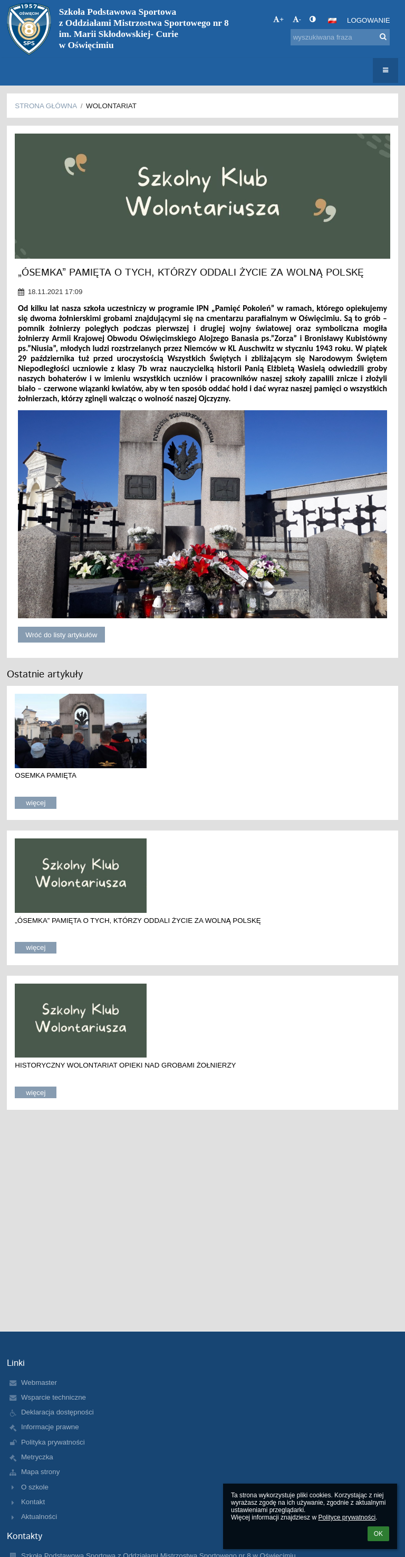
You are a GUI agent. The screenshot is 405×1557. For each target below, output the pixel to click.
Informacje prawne (50, 1427)
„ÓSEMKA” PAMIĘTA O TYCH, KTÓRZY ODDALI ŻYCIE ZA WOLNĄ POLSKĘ (138, 920)
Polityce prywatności (346, 1517)
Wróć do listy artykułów (61, 635)
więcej (35, 803)
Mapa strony (40, 1472)
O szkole (35, 1487)
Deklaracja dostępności (57, 1412)
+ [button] (278, 19)
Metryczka (37, 1457)
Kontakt (33, 1502)
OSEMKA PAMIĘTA (45, 775)
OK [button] (378, 1533)
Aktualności (39, 1517)
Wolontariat (111, 106)
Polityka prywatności (53, 1442)
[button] (332, 20)
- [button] (297, 19)
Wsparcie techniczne (53, 1397)
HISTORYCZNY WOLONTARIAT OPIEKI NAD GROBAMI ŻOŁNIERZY (125, 1065)
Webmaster (39, 1382)
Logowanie (368, 20)
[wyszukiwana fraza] (340, 37)
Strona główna (46, 106)
